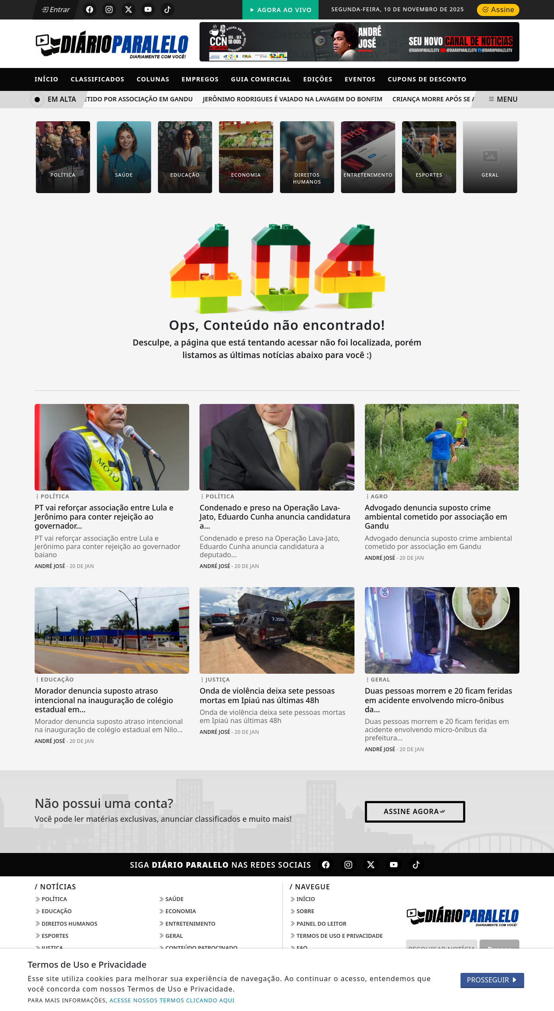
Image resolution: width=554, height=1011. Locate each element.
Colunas (153, 79)
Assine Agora (415, 811)
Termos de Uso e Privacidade (336, 936)
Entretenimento (187, 923)
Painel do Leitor (318, 923)
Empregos (200, 79)
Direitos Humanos (66, 923)
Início (46, 79)
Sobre (302, 911)
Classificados (97, 79)
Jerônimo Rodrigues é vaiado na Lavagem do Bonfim (294, 99)
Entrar (55, 9)
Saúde (171, 899)
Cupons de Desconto (427, 79)
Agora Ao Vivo (280, 10)
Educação (53, 911)
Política (51, 899)
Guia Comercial (261, 79)
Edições (318, 79)
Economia (177, 911)
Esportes (51, 936)
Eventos (360, 79)
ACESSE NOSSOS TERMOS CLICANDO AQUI (172, 1000)
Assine (498, 9)
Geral (170, 936)
